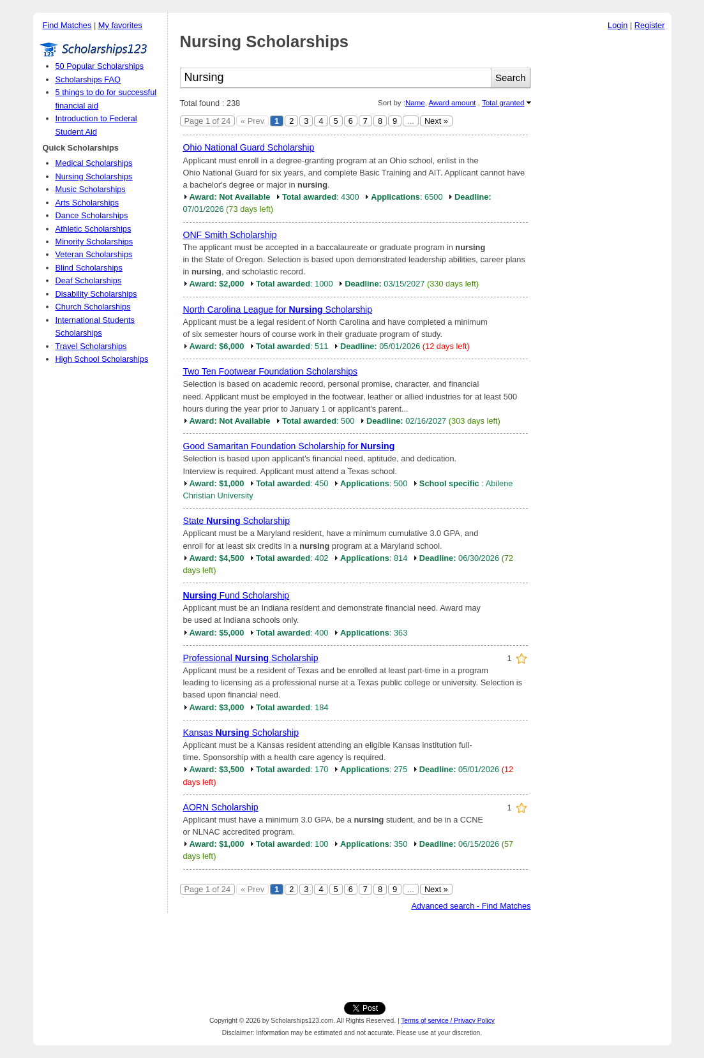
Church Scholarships (93, 306)
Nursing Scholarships (94, 176)
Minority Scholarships (94, 241)
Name (415, 103)
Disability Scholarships (96, 294)
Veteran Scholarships (94, 254)
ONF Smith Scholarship (230, 235)
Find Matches (67, 25)
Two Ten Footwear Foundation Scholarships (270, 371)
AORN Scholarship (220, 807)
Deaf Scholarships (89, 280)
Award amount (452, 103)
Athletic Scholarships (93, 229)
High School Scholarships (102, 359)
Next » (436, 121)
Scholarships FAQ (88, 79)
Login (617, 25)
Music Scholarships (91, 189)
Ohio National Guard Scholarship (249, 147)
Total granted (503, 103)
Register (649, 25)
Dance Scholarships (92, 215)
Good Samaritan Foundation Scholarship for (289, 446)
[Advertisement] (604, 229)
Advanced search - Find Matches (470, 906)
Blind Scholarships (89, 267)
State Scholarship (236, 521)
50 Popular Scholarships (100, 66)
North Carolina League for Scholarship (278, 309)
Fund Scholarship (236, 595)
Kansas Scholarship (241, 732)
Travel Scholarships (91, 346)
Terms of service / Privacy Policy (448, 1020)
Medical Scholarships (94, 163)
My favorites (120, 25)
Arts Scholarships (87, 202)
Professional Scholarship (250, 658)
